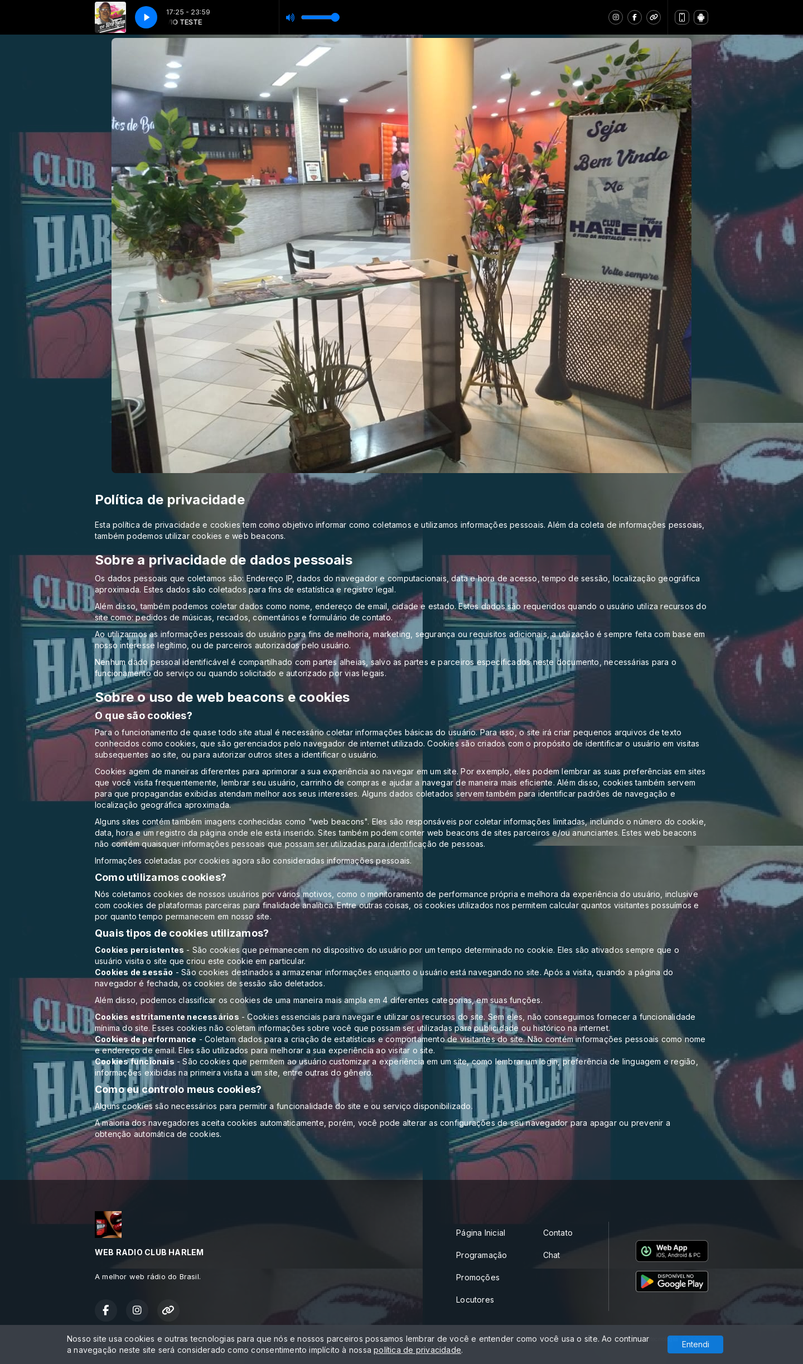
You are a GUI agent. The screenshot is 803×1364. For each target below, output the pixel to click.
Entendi (695, 1344)
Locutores (475, 1299)
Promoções (478, 1277)
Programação (481, 1255)
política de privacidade (417, 1350)
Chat (551, 1255)
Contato (558, 1232)
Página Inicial (480, 1232)
